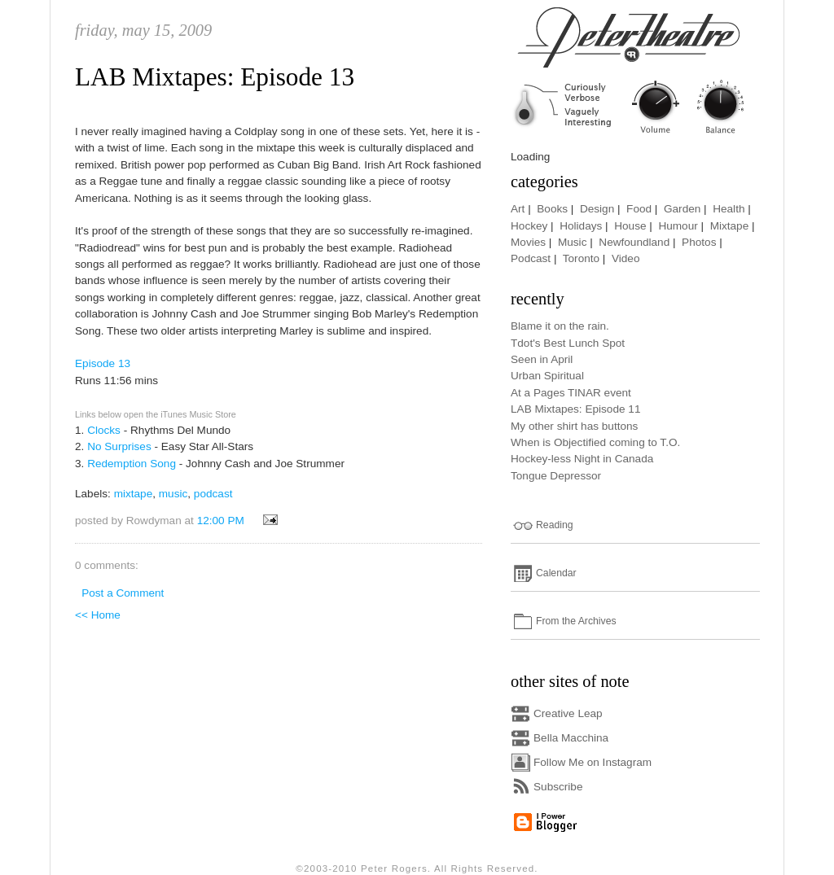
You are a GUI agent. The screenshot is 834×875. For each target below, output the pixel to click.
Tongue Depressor (556, 476)
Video (626, 258)
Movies (528, 242)
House (630, 226)
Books (552, 209)
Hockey (529, 226)
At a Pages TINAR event (571, 393)
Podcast (531, 258)
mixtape (133, 494)
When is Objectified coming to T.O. (595, 442)
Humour (677, 226)
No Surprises (119, 446)
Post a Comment (122, 593)
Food (639, 209)
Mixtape (729, 226)
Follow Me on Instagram (592, 762)
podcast (213, 494)
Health (728, 209)
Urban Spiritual (547, 376)
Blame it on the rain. (560, 326)
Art (518, 209)
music (173, 494)
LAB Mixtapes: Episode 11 (575, 409)
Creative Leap (568, 713)
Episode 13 (102, 363)
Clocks (104, 430)
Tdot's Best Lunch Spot (568, 343)
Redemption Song (131, 463)
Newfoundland (634, 242)
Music (572, 242)
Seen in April (542, 359)
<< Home (98, 615)
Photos (699, 242)
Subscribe (557, 787)
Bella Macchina (570, 738)
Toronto (581, 258)
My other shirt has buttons (574, 426)
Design (597, 209)
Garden (682, 209)
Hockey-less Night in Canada (582, 459)
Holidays (581, 226)
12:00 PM (220, 520)
